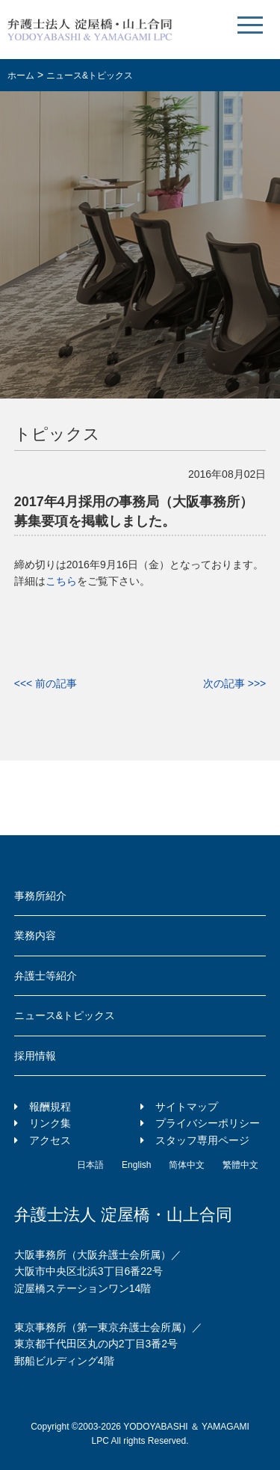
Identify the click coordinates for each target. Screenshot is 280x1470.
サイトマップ (186, 1107)
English (136, 1165)
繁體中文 (240, 1165)
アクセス (50, 1140)
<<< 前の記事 (45, 683)
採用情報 (35, 1056)
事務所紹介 (40, 896)
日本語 (90, 1165)
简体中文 (187, 1165)
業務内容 (35, 935)
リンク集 (50, 1123)
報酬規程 (50, 1107)
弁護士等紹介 (45, 976)
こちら (61, 581)
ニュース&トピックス (64, 1015)
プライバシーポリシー (207, 1123)
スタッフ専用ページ (202, 1140)
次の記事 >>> (234, 683)
